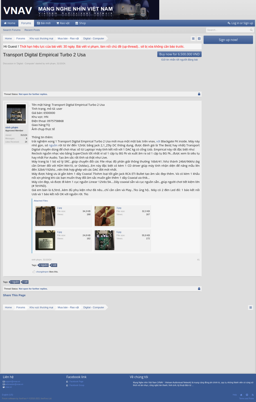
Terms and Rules (246, 398)
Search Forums (12, 29)
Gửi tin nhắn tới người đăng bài (179, 59)
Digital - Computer (25, 63)
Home (241, 394)
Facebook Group (76, 385)
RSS (252, 394)
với (158, 141)
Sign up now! (228, 40)
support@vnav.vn (12, 381)
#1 (198, 259)
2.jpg (59, 208)
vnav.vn (8, 387)
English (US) (7, 395)
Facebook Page (76, 381)
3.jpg (119, 208)
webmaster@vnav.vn (14, 384)
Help (235, 395)
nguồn (53, 145)
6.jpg (119, 232)
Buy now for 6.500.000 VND (179, 54)
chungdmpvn (42, 272)
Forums (26, 23)
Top (247, 394)
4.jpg (59, 232)
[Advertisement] (102, 76)
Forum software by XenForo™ (27, 398)
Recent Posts (32, 29)
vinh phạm (51, 63)
